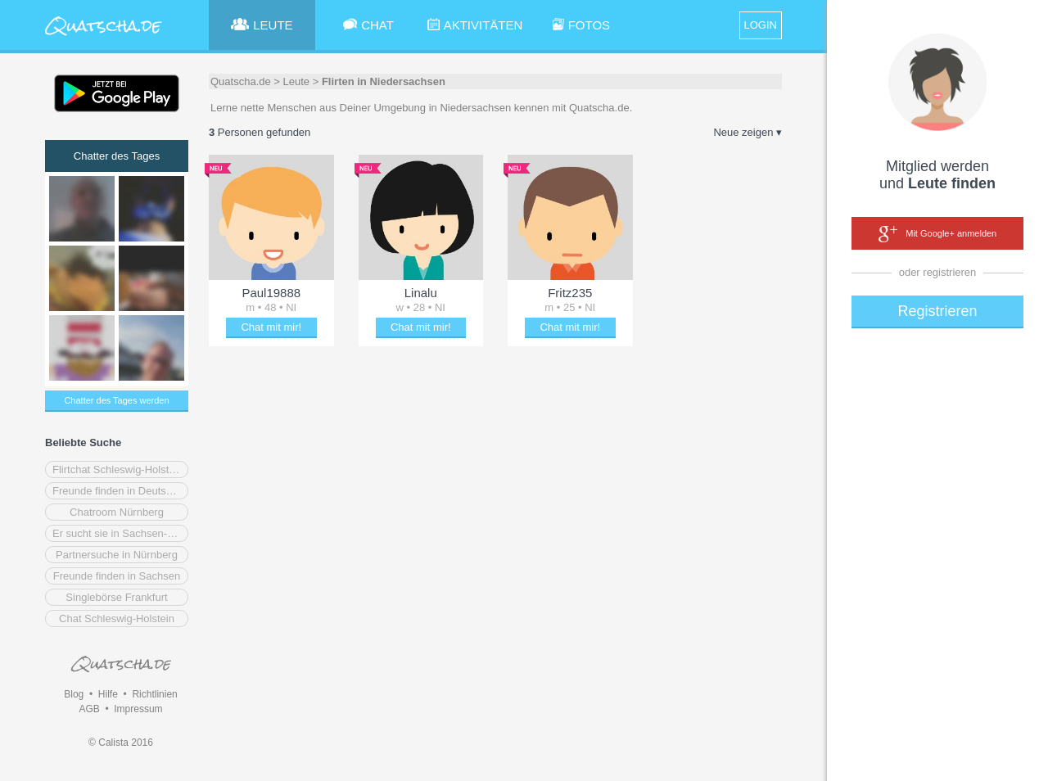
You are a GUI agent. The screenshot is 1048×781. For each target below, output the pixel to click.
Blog (74, 694)
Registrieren (937, 311)
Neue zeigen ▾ (747, 132)
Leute (296, 81)
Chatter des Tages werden (116, 400)
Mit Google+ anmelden (937, 234)
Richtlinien (154, 694)
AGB (89, 709)
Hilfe (108, 694)
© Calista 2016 (120, 742)
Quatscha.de (240, 81)
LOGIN (760, 25)
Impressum (138, 709)
